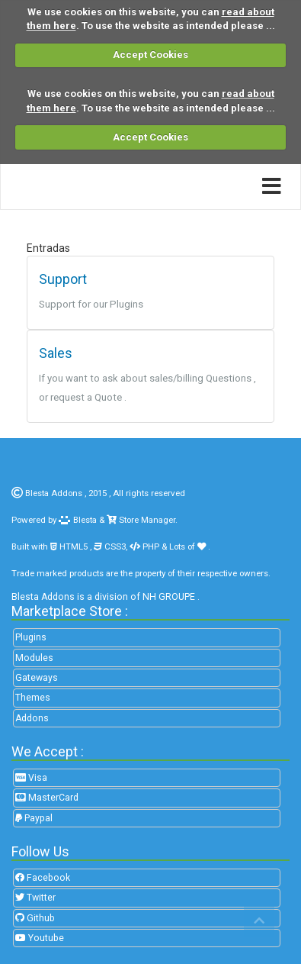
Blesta (78, 519)
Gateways (36, 677)
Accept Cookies (150, 54)
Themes (32, 697)
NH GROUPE (168, 597)
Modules (34, 658)
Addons (32, 718)
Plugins (30, 637)
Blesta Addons (53, 493)
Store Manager (146, 519)
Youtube (39, 938)
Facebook (42, 877)
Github (35, 918)
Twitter (35, 897)
